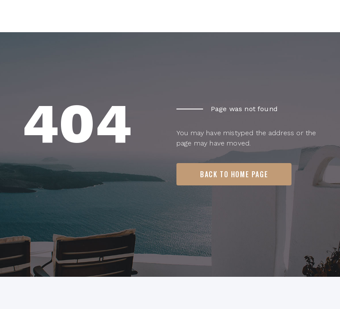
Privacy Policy (296, 286)
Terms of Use (236, 286)
